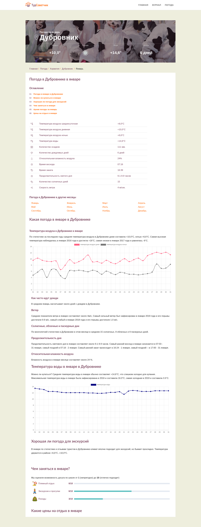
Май (33, 207)
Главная (143, 5)
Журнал (156, 5)
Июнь (69, 207)
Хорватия (54, 69)
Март (105, 203)
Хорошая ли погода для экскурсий (49, 102)
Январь (35, 203)
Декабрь (142, 211)
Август (141, 207)
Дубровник (67, 69)
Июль (105, 207)
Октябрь (71, 211)
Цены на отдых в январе (45, 113)
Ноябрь (106, 211)
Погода (169, 5)
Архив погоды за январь (45, 109)
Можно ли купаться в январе (47, 98)
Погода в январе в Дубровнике (48, 94)
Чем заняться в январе (44, 105)
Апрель (141, 203)
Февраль (71, 203)
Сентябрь (36, 211)
